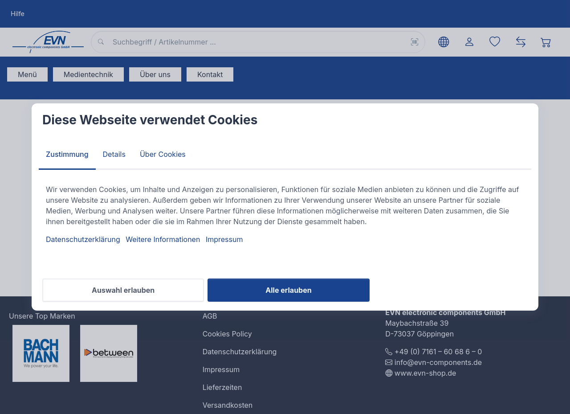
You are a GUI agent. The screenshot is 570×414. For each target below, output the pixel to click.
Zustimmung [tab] (67, 154)
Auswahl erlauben (123, 290)
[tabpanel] (285, 214)
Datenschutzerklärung (83, 239)
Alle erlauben (288, 290)
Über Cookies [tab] (163, 154)
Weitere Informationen (163, 239)
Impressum (224, 239)
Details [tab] (114, 154)
